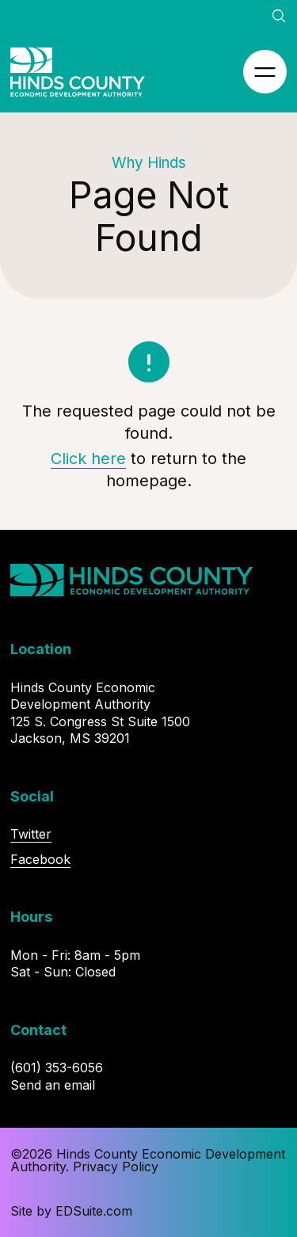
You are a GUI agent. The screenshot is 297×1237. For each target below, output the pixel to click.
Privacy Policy (115, 1166)
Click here (88, 458)
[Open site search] (279, 16)
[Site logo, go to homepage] (77, 72)
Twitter (30, 834)
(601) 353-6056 (56, 1067)
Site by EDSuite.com (71, 1211)
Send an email (52, 1085)
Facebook (40, 859)
